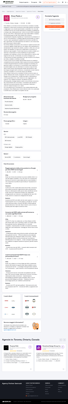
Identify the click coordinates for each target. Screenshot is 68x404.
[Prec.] (61, 340)
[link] (34, 2)
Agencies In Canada (20, 11)
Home (3, 11)
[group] (34, 356)
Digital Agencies (10, 11)
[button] (59, 2)
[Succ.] (64, 340)
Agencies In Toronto (31, 11)
